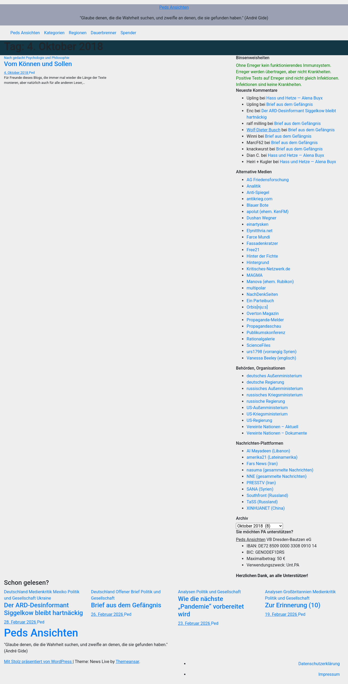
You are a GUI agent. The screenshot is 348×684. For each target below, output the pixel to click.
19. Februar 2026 (281, 614)
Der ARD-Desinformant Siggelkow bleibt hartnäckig (43, 609)
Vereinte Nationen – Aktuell (272, 426)
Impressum (329, 674)
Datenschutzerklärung (319, 663)
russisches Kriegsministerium (275, 394)
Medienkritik (41, 591)
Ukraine (44, 598)
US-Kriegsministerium (267, 414)
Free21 (253, 249)
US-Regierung (259, 420)
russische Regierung (266, 401)
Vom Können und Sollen (38, 64)
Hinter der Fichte (262, 256)
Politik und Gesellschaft (218, 591)
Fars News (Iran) (262, 463)
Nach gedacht (15, 58)
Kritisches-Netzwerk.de (268, 268)
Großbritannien (297, 591)
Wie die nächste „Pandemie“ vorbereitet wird (211, 606)
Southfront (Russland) (267, 495)
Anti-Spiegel (258, 192)
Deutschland (16, 591)
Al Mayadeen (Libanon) (268, 450)
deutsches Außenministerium (274, 375)
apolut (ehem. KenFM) (267, 211)
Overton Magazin (263, 313)
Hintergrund (258, 262)
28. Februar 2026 (20, 622)
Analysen (187, 591)
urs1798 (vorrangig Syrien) (271, 351)
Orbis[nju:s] (257, 307)
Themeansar (127, 661)
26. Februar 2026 (107, 614)
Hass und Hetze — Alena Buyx (294, 98)
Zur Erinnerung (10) (293, 605)
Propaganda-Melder (265, 319)
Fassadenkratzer (262, 243)
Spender (128, 32)
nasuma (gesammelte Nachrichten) (280, 470)
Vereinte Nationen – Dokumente (277, 433)
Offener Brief (128, 591)
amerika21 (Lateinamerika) (272, 457)
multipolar (256, 288)
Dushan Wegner (261, 217)
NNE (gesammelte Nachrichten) (277, 476)
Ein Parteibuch (260, 300)
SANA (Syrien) (260, 489)
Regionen (78, 32)
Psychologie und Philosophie (47, 58)
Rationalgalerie (261, 338)
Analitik (254, 186)
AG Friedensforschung (267, 179)
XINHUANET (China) (266, 508)
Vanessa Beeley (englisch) (271, 358)
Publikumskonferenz (266, 332)
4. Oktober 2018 (16, 73)
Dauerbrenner (103, 32)
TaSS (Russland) (262, 501)
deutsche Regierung (265, 382)
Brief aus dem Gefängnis (289, 104)
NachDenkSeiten (262, 294)
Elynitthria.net (259, 230)
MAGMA (254, 275)
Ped (32, 73)
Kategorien (54, 32)
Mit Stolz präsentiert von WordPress (38, 661)
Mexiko (60, 591)
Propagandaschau (264, 326)
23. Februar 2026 (194, 623)
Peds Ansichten (174, 7)
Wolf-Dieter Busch (263, 129)
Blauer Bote (257, 205)
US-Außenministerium (267, 407)
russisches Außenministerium (275, 388)
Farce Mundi (258, 237)
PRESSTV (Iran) (261, 482)
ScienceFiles (258, 345)
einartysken (257, 224)
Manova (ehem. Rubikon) (270, 281)
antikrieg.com (259, 198)
